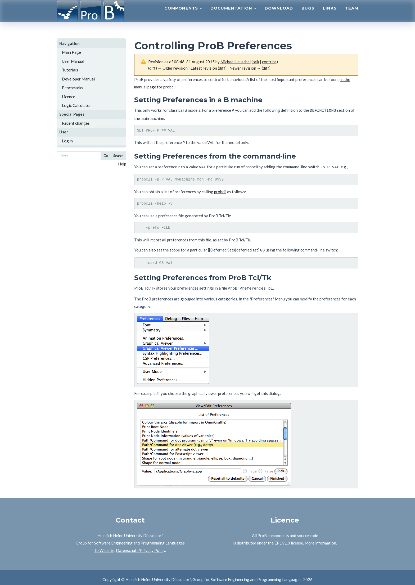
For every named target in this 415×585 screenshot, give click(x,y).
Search (118, 156)
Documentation (233, 14)
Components (183, 14)
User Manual (73, 61)
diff (266, 68)
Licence (68, 96)
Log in (67, 140)
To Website (104, 546)
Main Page (71, 52)
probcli (220, 189)
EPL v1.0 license (288, 539)
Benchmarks (72, 87)
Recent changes (76, 123)
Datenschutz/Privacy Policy (140, 546)
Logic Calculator (76, 105)
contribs (269, 61)
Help (122, 163)
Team (351, 14)
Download (279, 14)
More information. (321, 539)
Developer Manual (78, 78)
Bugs (307, 14)
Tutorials (70, 70)
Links (330, 14)
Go (105, 156)
